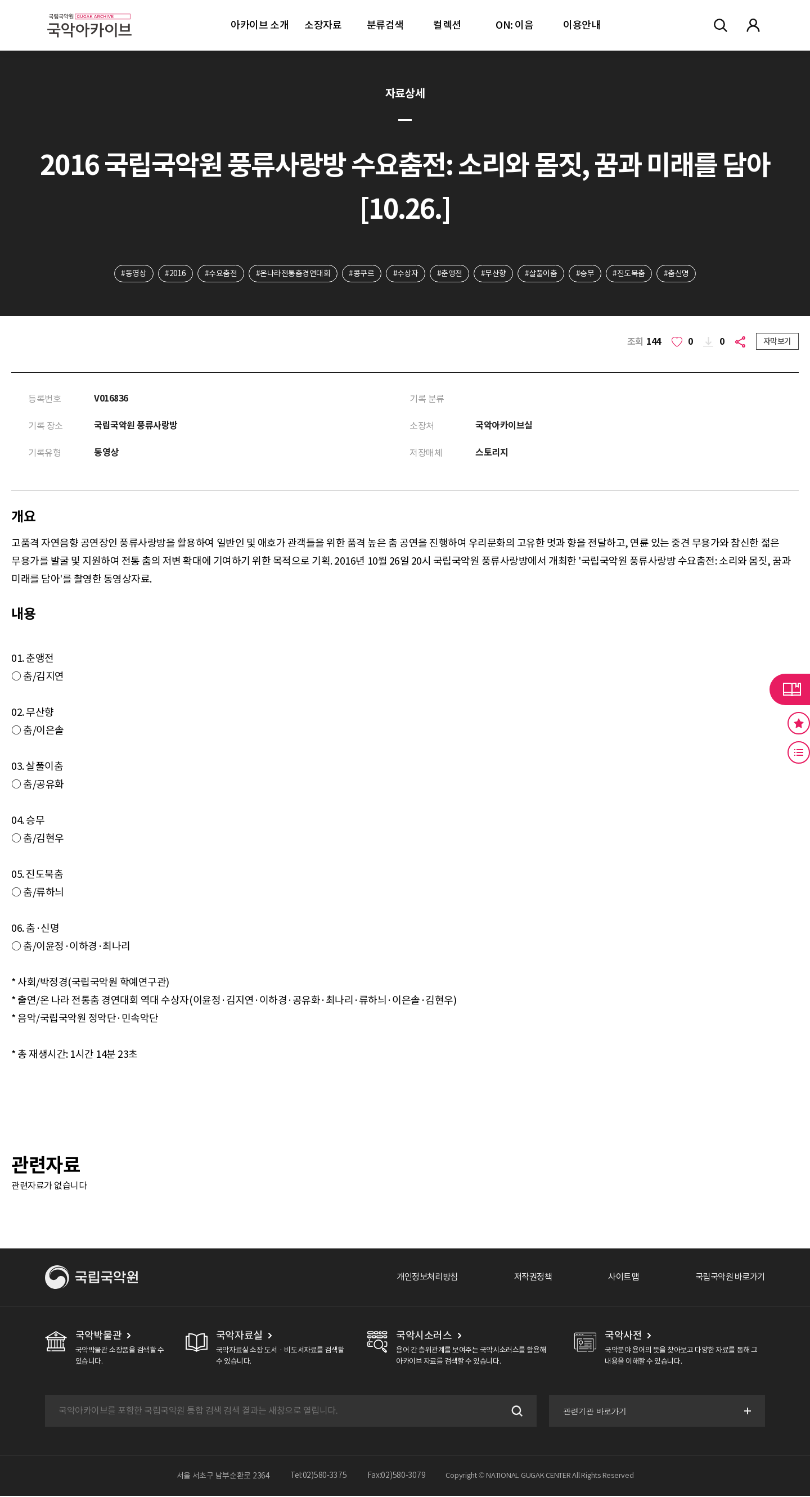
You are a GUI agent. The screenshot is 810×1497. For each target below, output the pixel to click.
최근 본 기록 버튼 (799, 752)
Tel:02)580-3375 (318, 1477)
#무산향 (494, 274)
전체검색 (720, 25)
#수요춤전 (219, 274)
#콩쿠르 (361, 274)
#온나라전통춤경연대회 (291, 274)
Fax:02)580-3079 (396, 1477)
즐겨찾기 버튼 (799, 723)
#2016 (173, 274)
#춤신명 (679, 274)
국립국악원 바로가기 (727, 1278)
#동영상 (130, 274)
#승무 (587, 274)
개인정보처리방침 (414, 1278)
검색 (514, 1412)
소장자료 (322, 25)
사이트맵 (617, 1278)
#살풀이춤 (542, 274)
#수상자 (405, 274)
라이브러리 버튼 (790, 689)
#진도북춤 (631, 274)
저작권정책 (523, 1278)
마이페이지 (753, 25)
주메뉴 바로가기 (0, 0)
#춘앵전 (449, 274)
